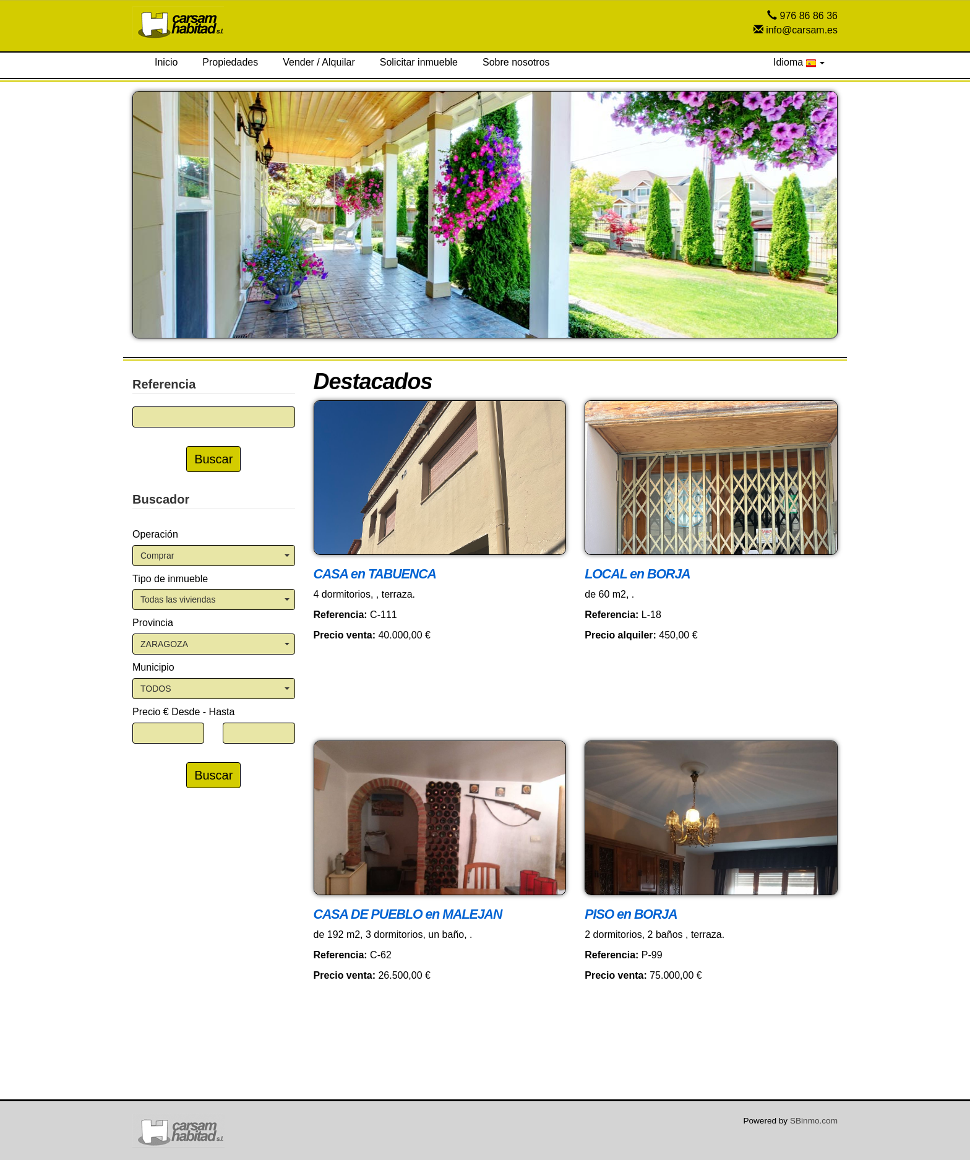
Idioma (799, 62)
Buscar (213, 459)
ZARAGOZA (215, 644)
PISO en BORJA (631, 914)
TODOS (215, 689)
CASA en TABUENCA (375, 574)
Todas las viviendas (215, 599)
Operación (155, 534)
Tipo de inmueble (170, 579)
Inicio (166, 62)
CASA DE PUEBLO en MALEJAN (408, 914)
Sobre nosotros (516, 62)
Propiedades (230, 62)
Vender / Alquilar (319, 62)
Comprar (215, 556)
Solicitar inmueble (419, 62)
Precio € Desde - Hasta (183, 712)
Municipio (153, 667)
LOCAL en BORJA (637, 574)
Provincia (152, 622)
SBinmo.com (814, 1120)
